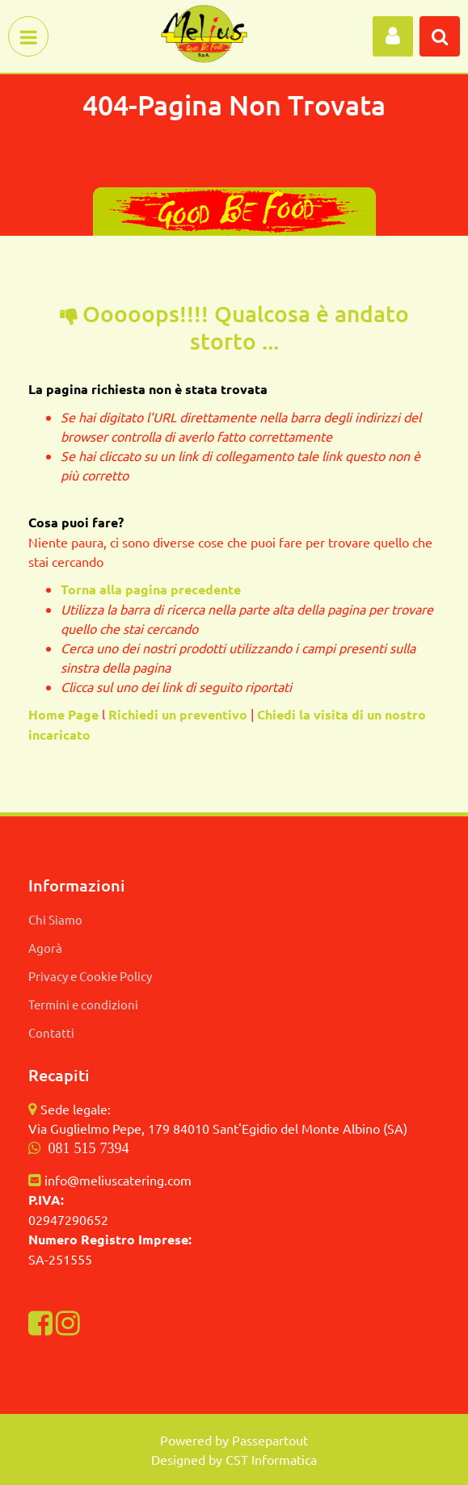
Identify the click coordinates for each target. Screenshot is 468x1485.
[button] (393, 36)
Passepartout (270, 1440)
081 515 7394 (88, 1148)
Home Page (65, 714)
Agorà (45, 947)
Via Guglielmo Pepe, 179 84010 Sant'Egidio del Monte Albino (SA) (217, 1128)
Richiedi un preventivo (177, 714)
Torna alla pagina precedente (151, 589)
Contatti (51, 1032)
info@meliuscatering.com (118, 1180)
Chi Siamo (55, 919)
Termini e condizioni (83, 1004)
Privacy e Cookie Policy (90, 976)
